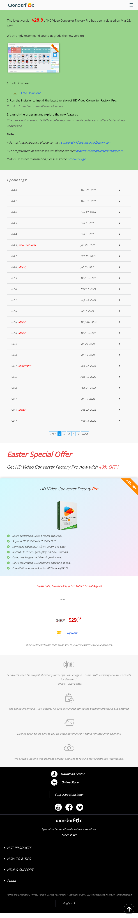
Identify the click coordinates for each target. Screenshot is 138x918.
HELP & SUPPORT (20, 875)
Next (85, 439)
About (11, 886)
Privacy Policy (37, 900)
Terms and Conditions (17, 900)
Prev (53, 439)
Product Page (76, 164)
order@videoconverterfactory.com (99, 156)
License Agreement (56, 900)
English (67, 908)
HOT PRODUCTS (19, 853)
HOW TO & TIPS (19, 864)
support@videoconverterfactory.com (86, 148)
